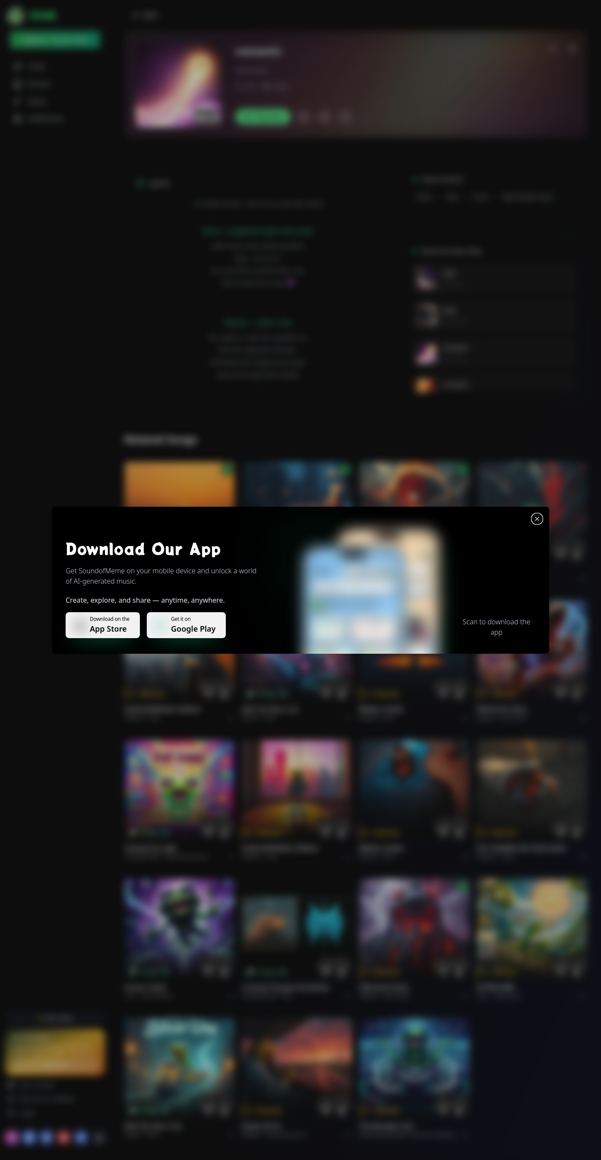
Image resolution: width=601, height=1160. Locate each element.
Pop (154, 718)
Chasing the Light (150, 848)
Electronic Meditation (437, 1134)
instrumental (157, 996)
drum (481, 197)
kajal (449, 273)
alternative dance (186, 856)
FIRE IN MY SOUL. (502, 709)
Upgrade (54, 1065)
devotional (507, 996)
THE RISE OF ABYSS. (387, 570)
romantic (455, 347)
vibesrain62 (251, 70)
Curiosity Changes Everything (285, 987)
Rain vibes (454, 284)
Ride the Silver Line (270, 709)
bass (453, 197)
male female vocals (528, 197)
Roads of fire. (262, 1126)
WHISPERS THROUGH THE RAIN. (288, 570)
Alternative (281, 578)
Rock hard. (514, 718)
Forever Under (145, 987)
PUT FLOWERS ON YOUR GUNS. (522, 848)
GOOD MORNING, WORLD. (163, 709)
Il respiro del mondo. (155, 570)
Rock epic (395, 578)
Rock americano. (287, 1134)
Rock (270, 718)
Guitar (425, 197)
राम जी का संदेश (496, 987)
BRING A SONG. (382, 709)
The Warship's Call (385, 1126)
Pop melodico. (166, 578)
